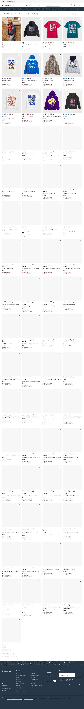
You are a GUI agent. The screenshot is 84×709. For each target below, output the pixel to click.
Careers (17, 677)
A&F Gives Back (19, 679)
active (39, 5)
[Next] (81, 9)
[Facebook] (69, 684)
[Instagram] (60, 684)
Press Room (18, 687)
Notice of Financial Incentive (64, 680)
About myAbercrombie (35, 675)
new (13, 5)
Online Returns (33, 681)
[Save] (19, 19)
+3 (32, 78)
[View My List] (68, 5)
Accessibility (18, 681)
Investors (18, 685)
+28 (12, 114)
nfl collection (7, 656)
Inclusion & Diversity (20, 683)
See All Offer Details (5, 666)
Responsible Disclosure (28, 699)
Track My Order (33, 683)
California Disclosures (20, 691)
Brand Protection (19, 673)
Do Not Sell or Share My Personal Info (14, 699)
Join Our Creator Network (21, 675)
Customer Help (33, 673)
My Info (32, 687)
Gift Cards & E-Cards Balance (36, 685)
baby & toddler (28, 5)
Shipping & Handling (34, 679)
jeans (34, 5)
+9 (53, 42)
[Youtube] (79, 684)
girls (17, 5)
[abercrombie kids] (6, 5)
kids (2, 656)
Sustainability (18, 689)
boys (22, 5)
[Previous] (77, 9)
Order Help (33, 677)
